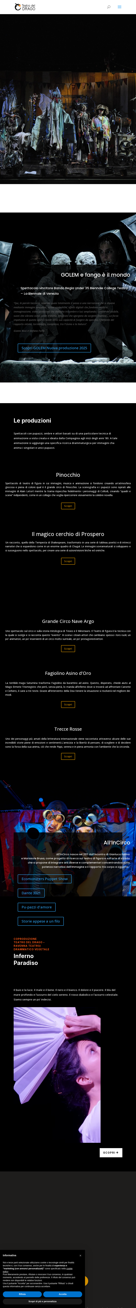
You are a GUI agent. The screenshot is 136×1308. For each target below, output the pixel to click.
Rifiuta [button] (22, 1294)
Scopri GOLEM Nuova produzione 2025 (54, 348)
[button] (80, 1255)
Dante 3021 (31, 893)
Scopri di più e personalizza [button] (42, 1301)
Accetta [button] (62, 1294)
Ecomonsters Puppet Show (45, 878)
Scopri (68, 506)
